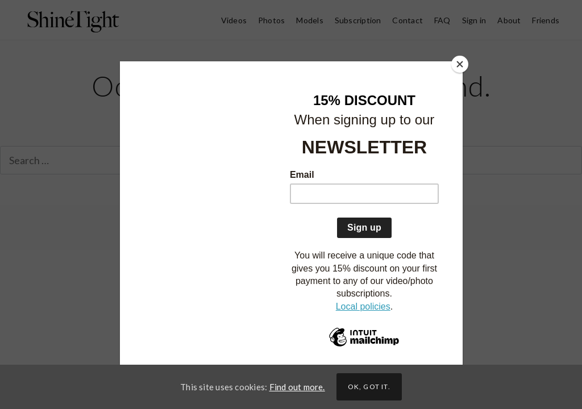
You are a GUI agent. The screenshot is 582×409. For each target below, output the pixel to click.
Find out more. (297, 387)
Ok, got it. (369, 386)
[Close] (459, 64)
